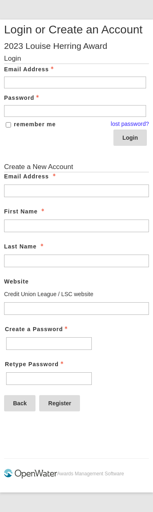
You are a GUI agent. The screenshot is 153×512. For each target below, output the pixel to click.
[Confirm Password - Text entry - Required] (49, 378)
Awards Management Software (90, 474)
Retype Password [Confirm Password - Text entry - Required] (35, 364)
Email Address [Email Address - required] (31, 176)
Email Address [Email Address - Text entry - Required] (29, 69)
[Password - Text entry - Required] (75, 111)
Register (59, 403)
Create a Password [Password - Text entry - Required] (37, 329)
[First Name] (76, 226)
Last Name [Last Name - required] (24, 246)
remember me (35, 124)
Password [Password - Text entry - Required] (22, 97)
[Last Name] (76, 261)
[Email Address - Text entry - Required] (75, 82)
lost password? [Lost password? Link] (130, 124)
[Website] (76, 308)
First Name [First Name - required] (25, 211)
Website (16, 281)
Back (20, 403)
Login (130, 137)
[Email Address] (76, 191)
